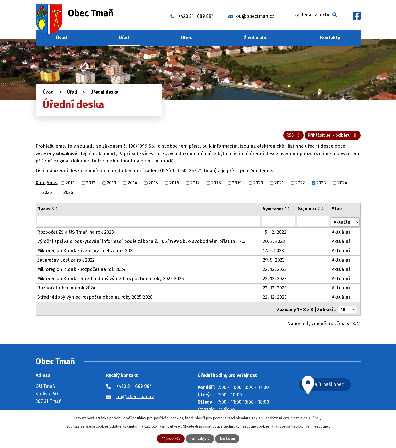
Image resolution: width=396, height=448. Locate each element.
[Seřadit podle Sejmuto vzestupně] (323, 209)
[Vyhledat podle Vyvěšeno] (279, 222)
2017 (195, 184)
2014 (132, 184)
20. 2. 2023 (274, 242)
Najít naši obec (335, 384)
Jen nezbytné (200, 438)
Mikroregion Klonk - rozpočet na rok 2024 (81, 270)
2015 (153, 184)
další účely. (312, 417)
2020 (258, 184)
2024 (342, 184)
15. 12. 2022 (274, 233)
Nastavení (229, 438)
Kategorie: (47, 184)
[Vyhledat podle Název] (149, 222)
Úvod (61, 38)
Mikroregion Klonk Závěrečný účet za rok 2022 (86, 251)
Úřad (124, 38)
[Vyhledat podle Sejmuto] (313, 222)
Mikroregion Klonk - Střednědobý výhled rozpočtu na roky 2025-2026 (110, 279)
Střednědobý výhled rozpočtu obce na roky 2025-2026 (95, 298)
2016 (174, 184)
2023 (321, 184)
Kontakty (330, 38)
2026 (68, 194)
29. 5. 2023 (274, 261)
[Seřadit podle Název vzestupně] (57, 209)
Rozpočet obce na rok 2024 (66, 289)
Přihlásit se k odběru (331, 137)
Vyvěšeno (274, 210)
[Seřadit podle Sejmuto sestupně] (323, 211)
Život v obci (256, 38)
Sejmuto (309, 210)
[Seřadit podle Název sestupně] (57, 211)
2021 (279, 184)
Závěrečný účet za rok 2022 (66, 261)
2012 (90, 184)
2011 (70, 184)
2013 (111, 184)
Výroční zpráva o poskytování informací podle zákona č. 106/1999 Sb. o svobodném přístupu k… (141, 242)
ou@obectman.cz (135, 395)
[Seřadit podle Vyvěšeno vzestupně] (289, 209)
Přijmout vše (169, 438)
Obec (186, 38)
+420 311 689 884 (134, 385)
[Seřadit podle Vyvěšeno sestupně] (289, 211)
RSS (289, 137)
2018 (216, 184)
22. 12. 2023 (275, 270)
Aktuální (341, 233)
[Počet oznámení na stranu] (347, 308)
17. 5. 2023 (273, 251)
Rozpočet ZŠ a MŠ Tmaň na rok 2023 (75, 233)
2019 (237, 184)
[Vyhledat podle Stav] (345, 222)
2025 (47, 194)
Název (45, 210)
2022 (300, 184)
